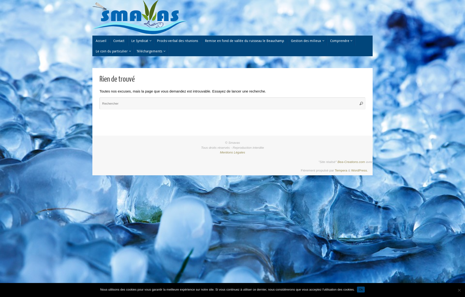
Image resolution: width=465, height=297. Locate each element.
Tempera (341, 170)
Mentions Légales (232, 152)
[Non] (459, 290)
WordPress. (359, 170)
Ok (361, 289)
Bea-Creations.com (351, 162)
